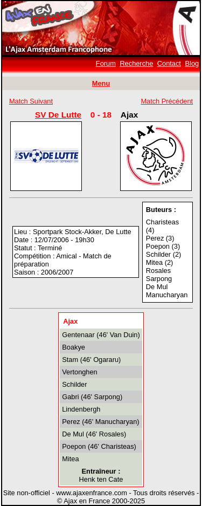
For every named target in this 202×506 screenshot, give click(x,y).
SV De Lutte (58, 114)
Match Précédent (167, 101)
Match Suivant (31, 101)
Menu (101, 83)
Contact (169, 63)
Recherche (136, 63)
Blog (192, 63)
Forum (106, 63)
